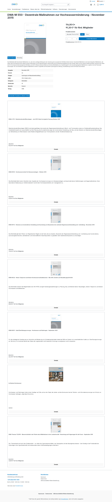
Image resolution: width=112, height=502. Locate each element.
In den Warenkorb (92, 38)
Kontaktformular (19, 485)
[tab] (11, 57)
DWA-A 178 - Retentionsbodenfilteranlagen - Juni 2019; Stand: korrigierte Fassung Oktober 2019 (34, 119)
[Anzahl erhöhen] (76, 38)
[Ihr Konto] (94, 4)
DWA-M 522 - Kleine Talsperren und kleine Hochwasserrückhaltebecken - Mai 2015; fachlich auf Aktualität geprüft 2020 (41, 277)
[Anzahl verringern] (67, 38)
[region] (35, 38)
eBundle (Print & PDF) (73, 34)
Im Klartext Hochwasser (15, 383)
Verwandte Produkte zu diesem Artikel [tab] (19, 95)
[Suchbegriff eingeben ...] (54, 4)
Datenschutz (44, 478)
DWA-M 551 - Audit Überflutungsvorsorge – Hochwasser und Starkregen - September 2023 (33, 330)
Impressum (43, 477)
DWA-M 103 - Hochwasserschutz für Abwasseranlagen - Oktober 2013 (27, 172)
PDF (82, 34)
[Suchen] (68, 4)
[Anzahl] (72, 38)
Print (87, 34)
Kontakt (93, 1)
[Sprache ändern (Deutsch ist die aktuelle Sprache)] (101, 1)
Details (56, 149)
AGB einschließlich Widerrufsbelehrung (50, 480)
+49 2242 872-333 (13, 479)
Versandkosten (64, 499)
